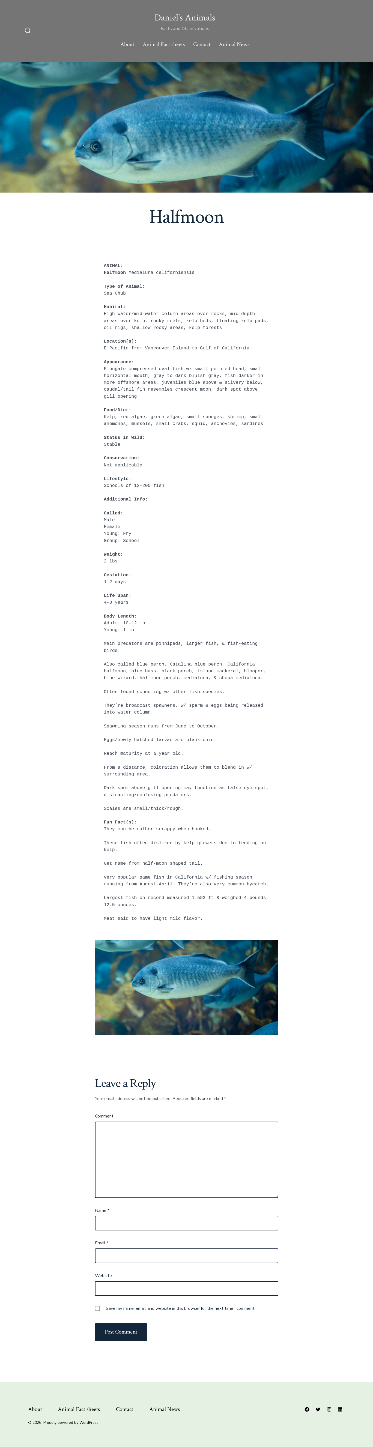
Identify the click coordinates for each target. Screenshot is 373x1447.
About (127, 44)
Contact (201, 44)
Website (103, 1276)
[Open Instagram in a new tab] (329, 1409)
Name (102, 1211)
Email (102, 1243)
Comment (104, 1116)
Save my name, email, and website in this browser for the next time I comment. (180, 1308)
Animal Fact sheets (164, 44)
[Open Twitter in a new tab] (318, 1409)
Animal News (234, 44)
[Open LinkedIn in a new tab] (340, 1409)
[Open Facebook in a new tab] (307, 1409)
